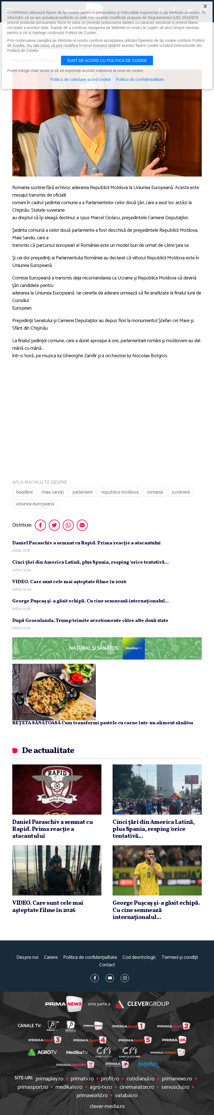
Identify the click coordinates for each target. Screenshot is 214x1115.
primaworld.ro (92, 1096)
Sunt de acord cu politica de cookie (107, 60)
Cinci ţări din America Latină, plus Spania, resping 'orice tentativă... (90, 562)
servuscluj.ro (175, 1087)
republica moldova (119, 492)
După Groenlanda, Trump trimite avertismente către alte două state (90, 620)
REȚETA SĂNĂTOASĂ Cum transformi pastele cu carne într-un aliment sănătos (102, 723)
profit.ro (110, 1079)
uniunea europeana (35, 504)
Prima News (63, 1004)
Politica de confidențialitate (90, 957)
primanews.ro (177, 1079)
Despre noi (27, 957)
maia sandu (53, 492)
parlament (82, 492)
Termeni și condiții (180, 957)
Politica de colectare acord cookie (80, 80)
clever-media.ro (107, 1106)
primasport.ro (33, 1087)
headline (24, 492)
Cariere (51, 957)
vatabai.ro (126, 1096)
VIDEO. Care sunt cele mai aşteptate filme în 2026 (69, 582)
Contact (107, 965)
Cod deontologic (139, 957)
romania (155, 492)
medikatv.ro (68, 1087)
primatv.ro (82, 1079)
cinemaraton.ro (137, 1087)
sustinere (181, 492)
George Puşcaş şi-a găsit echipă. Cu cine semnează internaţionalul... (90, 601)
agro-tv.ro (101, 1087)
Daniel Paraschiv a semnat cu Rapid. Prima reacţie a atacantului (86, 543)
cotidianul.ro (140, 1079)
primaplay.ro (49, 1079)
